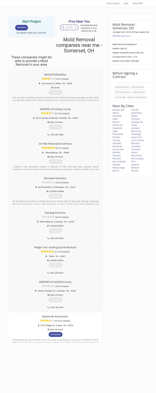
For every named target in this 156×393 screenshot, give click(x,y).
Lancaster (135, 128)
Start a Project (113, 3)
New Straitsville (119, 161)
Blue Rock (135, 143)
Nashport (135, 167)
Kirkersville (117, 116)
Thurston (116, 140)
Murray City (136, 131)
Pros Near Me (38, 373)
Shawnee (135, 164)
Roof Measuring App (71, 376)
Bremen (115, 122)
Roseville (116, 164)
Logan (115, 131)
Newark (134, 116)
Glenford (116, 152)
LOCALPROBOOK (28, 3)
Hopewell (116, 155)
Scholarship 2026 (108, 370)
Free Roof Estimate (40, 379)
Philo (133, 161)
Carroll (134, 125)
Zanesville (116, 143)
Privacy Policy (107, 373)
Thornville (135, 119)
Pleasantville (117, 134)
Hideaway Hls (137, 122)
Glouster (135, 170)
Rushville (116, 137)
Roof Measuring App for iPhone (75, 379)
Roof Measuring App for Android (76, 382)
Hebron (115, 113)
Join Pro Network (70, 370)
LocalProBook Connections (112, 379)
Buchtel (115, 170)
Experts (66, 373)
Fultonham (136, 149)
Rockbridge (136, 134)
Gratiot (134, 152)
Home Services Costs (41, 370)
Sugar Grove (136, 137)
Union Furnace (137, 140)
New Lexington (137, 158)
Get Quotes (55, 334)
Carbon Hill (117, 125)
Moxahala (116, 158)
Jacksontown (136, 113)
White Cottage (118, 167)
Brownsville (117, 146)
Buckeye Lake (118, 110)
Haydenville (117, 128)
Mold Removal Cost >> (122, 36)
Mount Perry (136, 155)
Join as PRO (137, 3)
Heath (115, 119)
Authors (105, 376)
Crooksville (135, 146)
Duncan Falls (117, 149)
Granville (135, 110)
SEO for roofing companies (112, 382)
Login (125, 3)
